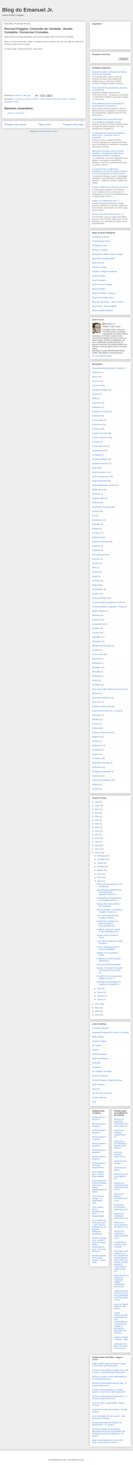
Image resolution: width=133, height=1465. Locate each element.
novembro (101, 859)
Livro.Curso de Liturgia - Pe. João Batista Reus (98, 1199)
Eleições (95, 529)
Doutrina (95, 511)
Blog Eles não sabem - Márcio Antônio (108, 302)
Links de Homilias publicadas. (109, 964)
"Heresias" (96, 372)
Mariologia (96, 663)
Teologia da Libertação (101, 771)
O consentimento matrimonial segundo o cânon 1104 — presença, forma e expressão (108, 135)
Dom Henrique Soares (101, 241)
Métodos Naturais (99, 1054)
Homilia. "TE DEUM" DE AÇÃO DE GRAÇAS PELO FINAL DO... (109, 970)
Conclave (96, 442)
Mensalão (96, 672)
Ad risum (95, 381)
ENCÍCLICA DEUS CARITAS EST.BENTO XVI (121, 1225)
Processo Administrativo (102, 732)
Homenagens (97, 589)
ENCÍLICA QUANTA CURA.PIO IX (119, 1154)
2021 (97, 820)
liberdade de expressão (101, 646)
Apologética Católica (100, 237)
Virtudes (95, 789)
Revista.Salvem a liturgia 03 (99, 1144)
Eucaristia (96, 546)
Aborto (94, 377)
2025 (97, 806)
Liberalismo (97, 641)
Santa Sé (96, 1089)
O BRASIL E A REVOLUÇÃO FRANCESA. (109, 960)
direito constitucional (100, 477)
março (100, 992)
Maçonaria (96, 659)
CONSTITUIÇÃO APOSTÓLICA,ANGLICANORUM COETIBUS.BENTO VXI (121, 1295)
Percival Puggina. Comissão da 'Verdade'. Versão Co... (110, 911)
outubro (100, 863)
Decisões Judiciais (31, 99)
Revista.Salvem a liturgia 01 (99, 1158)
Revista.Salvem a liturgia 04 (99, 1138)
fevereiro (101, 996)
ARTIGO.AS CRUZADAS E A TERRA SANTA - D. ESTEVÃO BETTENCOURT (108, 1391)
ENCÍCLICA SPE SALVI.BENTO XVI (121, 1176)
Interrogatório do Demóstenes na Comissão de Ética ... (109, 899)
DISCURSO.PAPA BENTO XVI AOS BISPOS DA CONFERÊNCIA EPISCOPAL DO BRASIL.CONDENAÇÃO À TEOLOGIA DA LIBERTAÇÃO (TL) (121, 1261)
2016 (97, 838)
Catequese (96, 407)
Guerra (95, 576)
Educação (96, 524)
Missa (94, 680)
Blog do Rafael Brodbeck (102, 310)
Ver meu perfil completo (102, 356)
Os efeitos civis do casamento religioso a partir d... (109, 977)
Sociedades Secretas (101, 763)
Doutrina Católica (99, 1041)
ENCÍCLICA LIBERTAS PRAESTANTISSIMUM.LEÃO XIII (121, 1122)
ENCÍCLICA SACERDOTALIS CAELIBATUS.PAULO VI (121, 1186)
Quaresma (96, 737)
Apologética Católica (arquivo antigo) (107, 254)
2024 (97, 809)
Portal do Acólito (98, 276)
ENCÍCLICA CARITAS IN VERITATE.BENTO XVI (121, 1234)
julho (99, 874)
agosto (100, 870)
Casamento (97, 403)
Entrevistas (96, 537)
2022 (97, 816)
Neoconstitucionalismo (101, 698)
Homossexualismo (99, 598)
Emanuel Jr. (110, 324)
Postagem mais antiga (73, 124)
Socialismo (96, 758)
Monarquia (96, 685)
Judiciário (72, 99)
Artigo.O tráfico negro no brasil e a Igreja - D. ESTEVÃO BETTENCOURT (109, 1365)
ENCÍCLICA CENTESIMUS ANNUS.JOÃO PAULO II (120, 1144)
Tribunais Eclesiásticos (101, 780)
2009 (97, 1011)
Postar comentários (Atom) (47, 131)
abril (99, 989)
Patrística (96, 719)
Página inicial (44, 124)
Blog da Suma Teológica (102, 284)
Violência (96, 784)
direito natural (97, 490)
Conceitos (96, 429)
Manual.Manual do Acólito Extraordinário (98, 1165)
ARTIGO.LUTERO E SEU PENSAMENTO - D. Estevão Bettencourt (110, 1378)
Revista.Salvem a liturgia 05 (99, 1131)
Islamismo (96, 615)
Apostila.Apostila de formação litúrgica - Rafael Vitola (99, 1259)
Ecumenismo (97, 520)
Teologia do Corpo (99, 245)
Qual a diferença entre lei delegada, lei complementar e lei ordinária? (108, 104)
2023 (97, 813)
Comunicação (97, 420)
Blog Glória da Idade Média (103, 258)
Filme (94, 568)
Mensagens (97, 667)
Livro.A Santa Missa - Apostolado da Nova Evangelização (98, 1211)
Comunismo (19, 99)
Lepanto (95, 1050)
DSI (93, 516)
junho (99, 877)
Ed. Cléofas (97, 1045)
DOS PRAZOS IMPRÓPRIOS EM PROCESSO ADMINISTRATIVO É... (109, 892)
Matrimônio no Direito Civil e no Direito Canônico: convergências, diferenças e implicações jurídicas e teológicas (108, 153)
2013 (97, 849)
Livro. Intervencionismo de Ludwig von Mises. (107, 916)
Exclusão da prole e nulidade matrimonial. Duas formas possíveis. (109, 73)
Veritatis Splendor (99, 1097)
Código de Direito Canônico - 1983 (121, 1338)
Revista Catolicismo (100, 1076)
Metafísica (96, 676)
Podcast (95, 724)
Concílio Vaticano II (100, 437)
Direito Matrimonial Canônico (104, 485)
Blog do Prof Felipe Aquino (103, 297)
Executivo (96, 559)
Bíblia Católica (98, 1037)
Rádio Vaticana (98, 1084)
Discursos (96, 494)
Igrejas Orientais (99, 611)
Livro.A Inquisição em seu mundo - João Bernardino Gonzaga (108, 1417)
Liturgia (95, 650)
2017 (97, 835)
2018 (97, 831)
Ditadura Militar (98, 498)
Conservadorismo (99, 446)
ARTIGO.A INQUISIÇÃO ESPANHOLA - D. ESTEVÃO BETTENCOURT (109, 1397)
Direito (42, 99)
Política (16, 102)
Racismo (95, 741)
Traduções (96, 776)
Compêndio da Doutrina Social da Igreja (120, 1244)
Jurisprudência (98, 624)
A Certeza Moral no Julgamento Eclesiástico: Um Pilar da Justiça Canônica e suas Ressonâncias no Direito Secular (109, 171)
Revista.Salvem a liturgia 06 (99, 1125)
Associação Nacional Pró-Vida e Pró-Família (110, 1032)
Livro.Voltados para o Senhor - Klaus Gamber (98, 1174)
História (65, 99)
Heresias (95, 581)
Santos (95, 754)
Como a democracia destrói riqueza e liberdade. (108, 948)
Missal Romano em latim (120, 1162)
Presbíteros (97, 1067)
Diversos (95, 502)
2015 (97, 842)
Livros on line (97, 654)
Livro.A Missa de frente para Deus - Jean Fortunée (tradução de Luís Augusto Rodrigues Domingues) (99, 1227)
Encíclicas (96, 533)
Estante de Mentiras (53, 99)
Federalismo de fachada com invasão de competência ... (109, 983)
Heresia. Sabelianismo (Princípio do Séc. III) (110, 187)
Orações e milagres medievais (104, 271)
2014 (97, 845)
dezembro (101, 856)
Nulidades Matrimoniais (101, 706)
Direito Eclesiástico (100, 481)
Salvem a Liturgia (99, 267)
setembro (101, 867)
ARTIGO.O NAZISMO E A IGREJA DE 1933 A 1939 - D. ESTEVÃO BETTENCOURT (110, 1371)
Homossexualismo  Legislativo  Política (107, 602)
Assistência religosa (100, 390)
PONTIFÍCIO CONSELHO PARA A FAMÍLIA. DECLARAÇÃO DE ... (107, 923)
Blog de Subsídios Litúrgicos (104, 293)
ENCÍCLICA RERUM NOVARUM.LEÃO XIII (120, 1197)
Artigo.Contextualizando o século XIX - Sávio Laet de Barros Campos (108, 1441)
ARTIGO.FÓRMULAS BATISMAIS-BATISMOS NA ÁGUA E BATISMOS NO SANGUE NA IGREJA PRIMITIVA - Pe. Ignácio (108, 1432)
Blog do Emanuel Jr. (27, 10)
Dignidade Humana (100, 463)
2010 (97, 1008)
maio (99, 881)
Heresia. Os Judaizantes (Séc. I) (105, 201)
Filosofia (95, 572)
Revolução (96, 750)
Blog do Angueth (99, 280)
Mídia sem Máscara (100, 1058)
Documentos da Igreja (101, 507)
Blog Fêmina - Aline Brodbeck (104, 306)
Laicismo (95, 633)
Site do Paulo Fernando (102, 1093)
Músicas (95, 693)
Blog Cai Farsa (98, 263)
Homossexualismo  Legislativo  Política (107, 368)
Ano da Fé (96, 385)
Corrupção (96, 455)
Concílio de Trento (99, 433)
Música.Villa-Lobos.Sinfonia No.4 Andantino (108, 905)
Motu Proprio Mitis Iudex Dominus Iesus (108, 689)
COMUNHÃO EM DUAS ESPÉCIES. (107, 119)
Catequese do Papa (100, 411)
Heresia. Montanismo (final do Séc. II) (107, 214)
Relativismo (97, 745)
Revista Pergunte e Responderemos (107, 1080)
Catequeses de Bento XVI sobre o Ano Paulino (121, 1346)
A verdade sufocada (100, 1028)
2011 (97, 1004)
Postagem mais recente (15, 124)
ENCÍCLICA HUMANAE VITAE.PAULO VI (121, 1216)
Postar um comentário (16, 113)
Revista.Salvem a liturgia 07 (99, 1118)
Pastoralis (96, 1063)
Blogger (81, 1460)
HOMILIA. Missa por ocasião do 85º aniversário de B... (108, 930)
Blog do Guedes (98, 289)
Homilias (95, 594)
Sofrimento (96, 767)
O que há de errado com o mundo (106, 711)
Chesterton (96, 416)
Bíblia (94, 398)
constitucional (97, 450)
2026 (97, 802)
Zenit (94, 1102)
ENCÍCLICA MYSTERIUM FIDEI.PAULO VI (121, 1207)
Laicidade (96, 628)
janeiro (100, 999)
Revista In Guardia (99, 250)
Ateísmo (95, 394)
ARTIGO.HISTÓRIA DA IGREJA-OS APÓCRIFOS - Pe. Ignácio (107, 1424)
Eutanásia (96, 550)
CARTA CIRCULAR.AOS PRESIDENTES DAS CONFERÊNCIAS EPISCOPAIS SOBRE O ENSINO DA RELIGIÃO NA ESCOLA (121, 1323)
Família (95, 563)
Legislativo (8, 102)
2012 (97, 853)
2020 (97, 824)
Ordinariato (96, 715)
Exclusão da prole (99, 555)
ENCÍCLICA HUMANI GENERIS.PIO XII (120, 1133)
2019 (97, 827)
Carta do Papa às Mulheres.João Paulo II (121, 1306)
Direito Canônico (99, 472)
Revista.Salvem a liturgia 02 (99, 1151)
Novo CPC (96, 702)
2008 (97, 1015)
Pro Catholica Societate (101, 1071)
